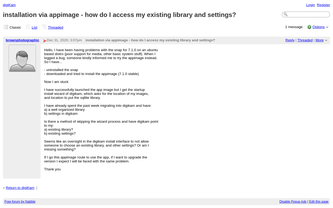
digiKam (9, 5)
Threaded (55, 27)
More (319, 40)
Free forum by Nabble (20, 201)
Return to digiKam (20, 188)
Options (318, 27)
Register (323, 5)
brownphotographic (22, 40)
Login (310, 5)
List (34, 27)
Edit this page (318, 201)
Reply (290, 40)
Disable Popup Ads (292, 201)
